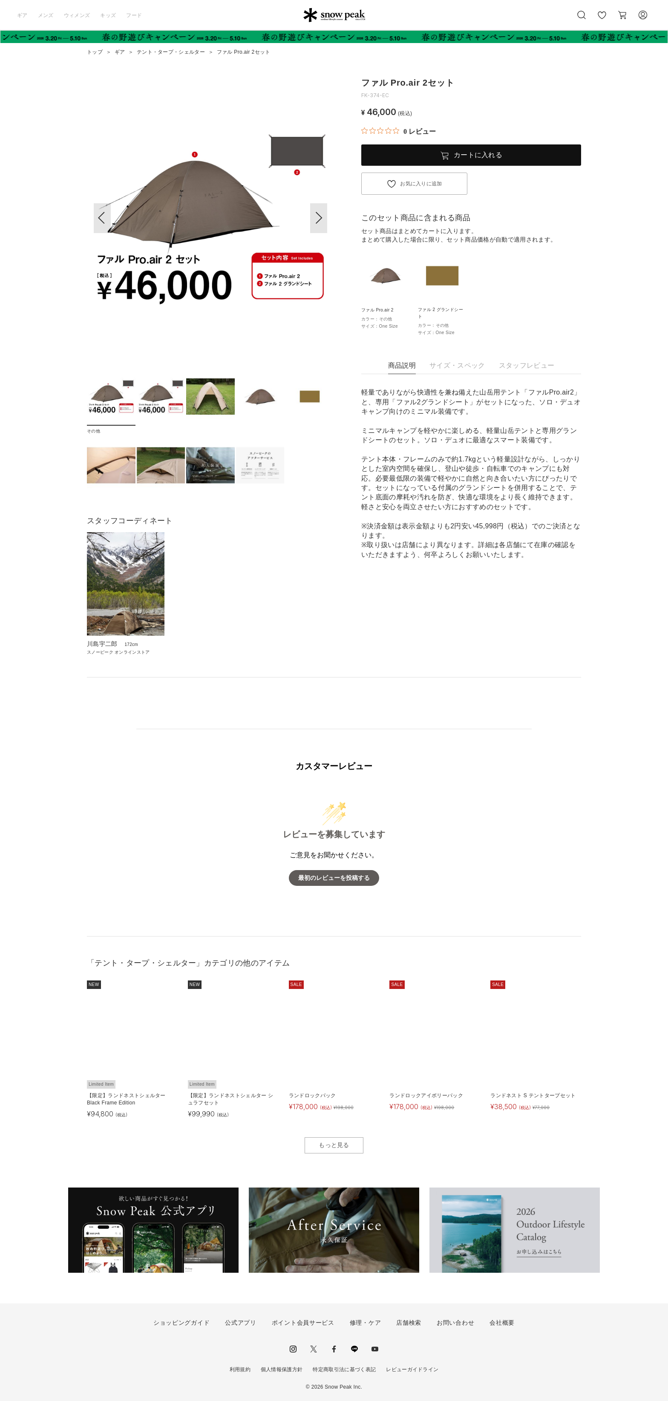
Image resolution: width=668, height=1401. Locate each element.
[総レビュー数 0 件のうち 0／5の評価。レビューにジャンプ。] (398, 131)
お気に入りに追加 (421, 184)
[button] (318, 218)
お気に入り (602, 19)
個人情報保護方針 (282, 1369)
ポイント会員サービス (303, 1322)
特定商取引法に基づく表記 (344, 1369)
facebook (334, 1349)
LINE (354, 1349)
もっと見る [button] (334, 1145)
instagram (293, 1349)
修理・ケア (365, 1322)
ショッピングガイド (181, 1322)
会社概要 (502, 1322)
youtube (375, 1349)
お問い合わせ (455, 1322)
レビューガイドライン (412, 1369)
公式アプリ (240, 1322)
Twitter (313, 1349)
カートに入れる (478, 155)
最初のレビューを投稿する (334, 878)
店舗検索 (408, 1322)
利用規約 (240, 1369)
